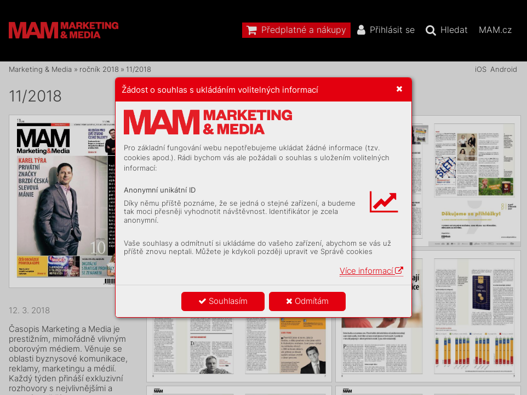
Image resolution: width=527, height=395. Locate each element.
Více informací (371, 271)
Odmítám (307, 301)
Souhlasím (223, 301)
